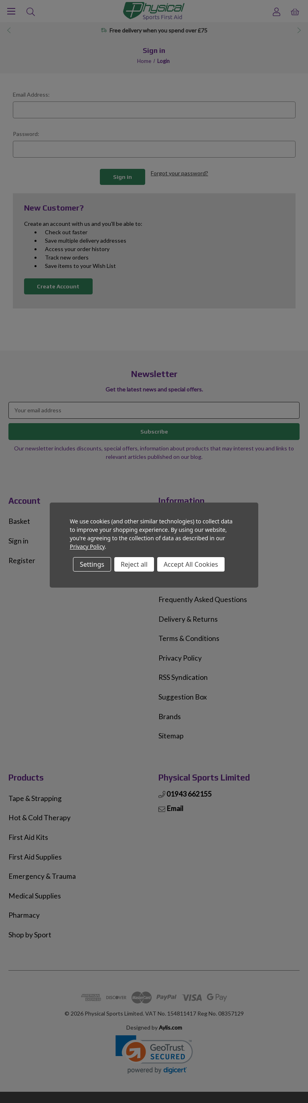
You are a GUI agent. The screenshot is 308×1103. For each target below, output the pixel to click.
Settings (92, 564)
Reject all (134, 564)
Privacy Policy (87, 546)
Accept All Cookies (191, 564)
